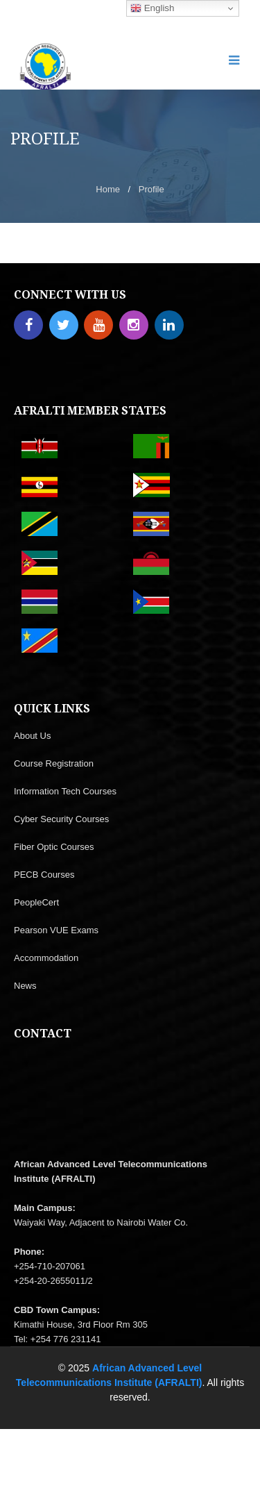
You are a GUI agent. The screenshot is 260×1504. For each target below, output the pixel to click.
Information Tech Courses (65, 791)
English (152, 8)
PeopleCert (36, 902)
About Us (32, 735)
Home (108, 189)
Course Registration (54, 763)
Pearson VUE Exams (56, 930)
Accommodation (46, 958)
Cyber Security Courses (61, 819)
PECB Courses (44, 874)
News (25, 985)
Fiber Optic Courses (54, 847)
